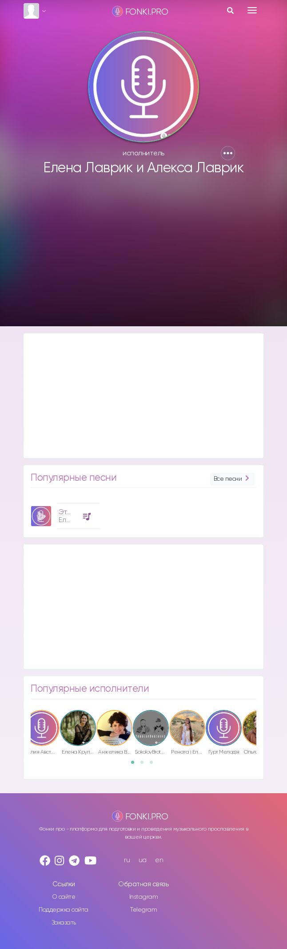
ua (143, 860)
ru (127, 860)
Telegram (143, 910)
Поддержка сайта (63, 910)
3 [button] (154, 765)
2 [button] (144, 765)
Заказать (64, 923)
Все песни (232, 479)
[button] (228, 153)
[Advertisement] (143, 255)
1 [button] (135, 765)
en (159, 860)
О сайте (64, 897)
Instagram (143, 897)
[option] (64, 513)
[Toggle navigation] (252, 10)
